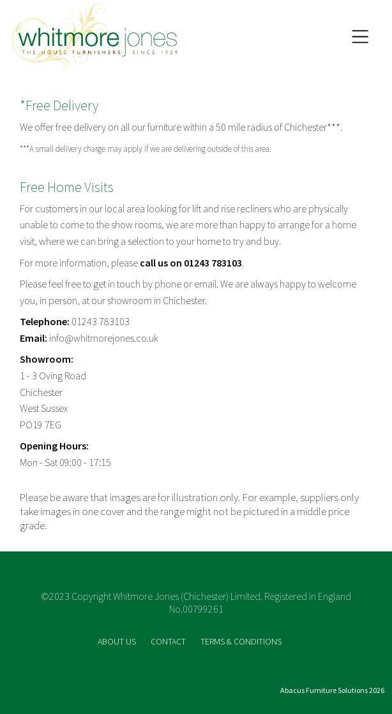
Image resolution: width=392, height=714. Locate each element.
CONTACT (169, 641)
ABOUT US (118, 641)
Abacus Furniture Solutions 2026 (332, 690)
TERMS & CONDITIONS (241, 641)
